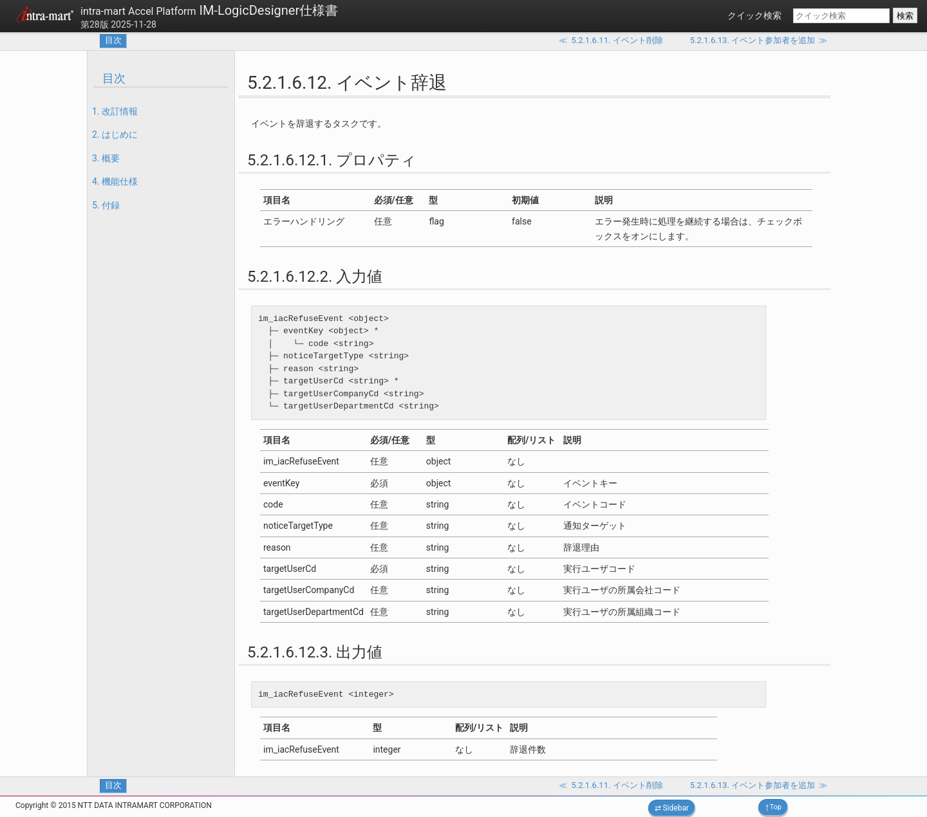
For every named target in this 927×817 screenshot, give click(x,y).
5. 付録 (106, 205)
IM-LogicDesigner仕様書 (209, 10)
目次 (113, 40)
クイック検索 (754, 15)
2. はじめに (115, 134)
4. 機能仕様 (115, 181)
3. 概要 (106, 158)
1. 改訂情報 (115, 111)
